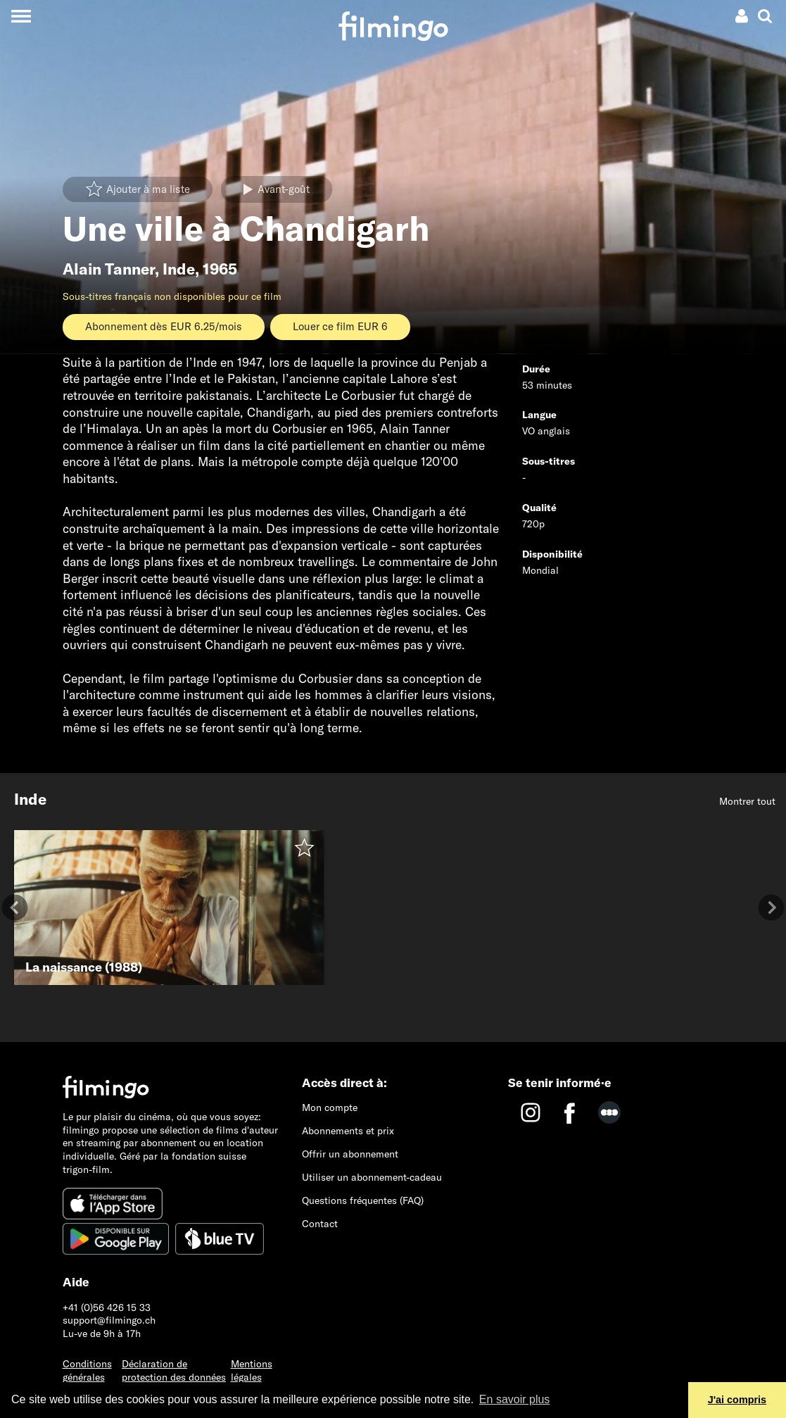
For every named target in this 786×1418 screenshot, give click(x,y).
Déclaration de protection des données (174, 1370)
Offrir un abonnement (350, 1154)
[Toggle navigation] (21, 16)
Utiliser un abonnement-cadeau (372, 1177)
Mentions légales (251, 1370)
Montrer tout (747, 801)
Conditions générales (87, 1370)
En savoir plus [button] (514, 1399)
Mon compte (329, 1107)
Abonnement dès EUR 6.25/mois (163, 326)
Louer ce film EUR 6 (340, 326)
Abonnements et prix (348, 1130)
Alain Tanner (109, 269)
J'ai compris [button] (737, 1399)
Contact (320, 1223)
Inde (179, 269)
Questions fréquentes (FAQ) (363, 1200)
